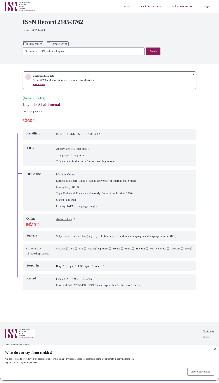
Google (70, 268)
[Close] (215, 348)
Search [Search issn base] (153, 51)
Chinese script (59, 43)
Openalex (106, 249)
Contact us (208, 333)
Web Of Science (165, 249)
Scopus (120, 249)
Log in (206, 6)
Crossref (61, 249)
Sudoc (132, 249)
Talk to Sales (39, 84)
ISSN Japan (86, 268)
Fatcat (92, 249)
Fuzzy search (34, 43)
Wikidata (184, 249)
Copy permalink (34, 111)
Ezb (82, 249)
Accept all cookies (199, 371)
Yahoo (101, 268)
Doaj (73, 249)
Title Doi (146, 249)
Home (121, 6)
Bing (59, 268)
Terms (205, 340)
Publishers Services (147, 6)
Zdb (58, 255)
